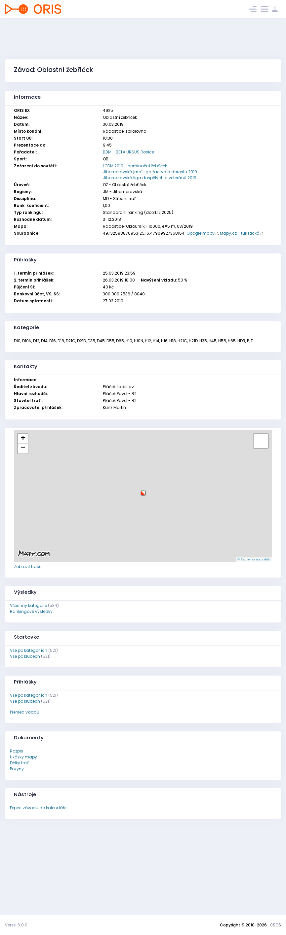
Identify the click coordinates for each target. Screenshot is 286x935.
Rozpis (16, 751)
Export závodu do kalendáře (38, 808)
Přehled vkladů (24, 712)
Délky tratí (19, 763)
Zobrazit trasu (28, 566)
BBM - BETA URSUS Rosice (128, 152)
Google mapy (200, 233)
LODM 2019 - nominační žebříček (135, 166)
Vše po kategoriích (28, 650)
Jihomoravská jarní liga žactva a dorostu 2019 (150, 172)
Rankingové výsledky (31, 611)
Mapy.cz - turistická (240, 233)
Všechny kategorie (28, 605)
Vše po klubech (25, 656)
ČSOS (275, 925)
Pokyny (17, 769)
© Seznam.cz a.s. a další (253, 559)
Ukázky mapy (23, 757)
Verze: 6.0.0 (16, 925)
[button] (143, 490)
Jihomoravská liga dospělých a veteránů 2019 (149, 178)
